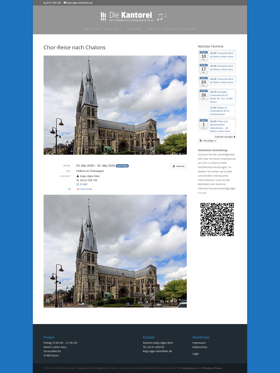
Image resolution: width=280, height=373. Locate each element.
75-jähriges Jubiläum (179, 29)
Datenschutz (199, 347)
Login (195, 353)
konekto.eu (190, 368)
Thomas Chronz (212, 368)
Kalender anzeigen (225, 137)
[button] (207, 141)
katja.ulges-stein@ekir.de (157, 351)
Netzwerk (134, 29)
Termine (152, 29)
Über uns (112, 29)
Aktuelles (92, 29)
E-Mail (81, 184)
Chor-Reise (84, 189)
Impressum (199, 342)
